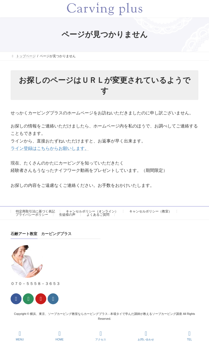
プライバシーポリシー (32, 215)
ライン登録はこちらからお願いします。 (50, 148)
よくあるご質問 (98, 215)
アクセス (100, 336)
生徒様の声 (67, 215)
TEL (189, 336)
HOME (60, 336)
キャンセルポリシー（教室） (150, 211)
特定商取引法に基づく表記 (35, 211)
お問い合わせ (146, 336)
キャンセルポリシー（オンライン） (92, 211)
